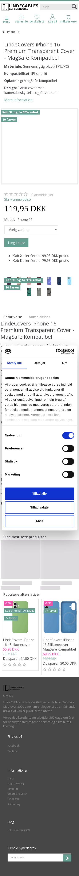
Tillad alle (39, 493)
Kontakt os (13, 788)
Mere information (18, 99)
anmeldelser (42, 194)
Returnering (14, 804)
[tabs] (68, 19)
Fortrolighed (13, 798)
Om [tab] (64, 363)
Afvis (39, 521)
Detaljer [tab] (40, 363)
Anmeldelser (39, 317)
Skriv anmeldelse (17, 199)
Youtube (13, 751)
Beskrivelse (12, 317)
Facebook (13, 745)
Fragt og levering (16, 783)
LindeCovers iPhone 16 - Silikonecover (19, 642)
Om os (11, 778)
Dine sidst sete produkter (24, 537)
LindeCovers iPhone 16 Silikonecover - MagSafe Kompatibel (59, 645)
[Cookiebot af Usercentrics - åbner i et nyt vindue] (56, 351)
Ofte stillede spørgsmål (19, 830)
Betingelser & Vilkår (17, 793)
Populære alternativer (21, 594)
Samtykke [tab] (14, 363)
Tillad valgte (39, 507)
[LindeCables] (20, 7)
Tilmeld (67, 858)
